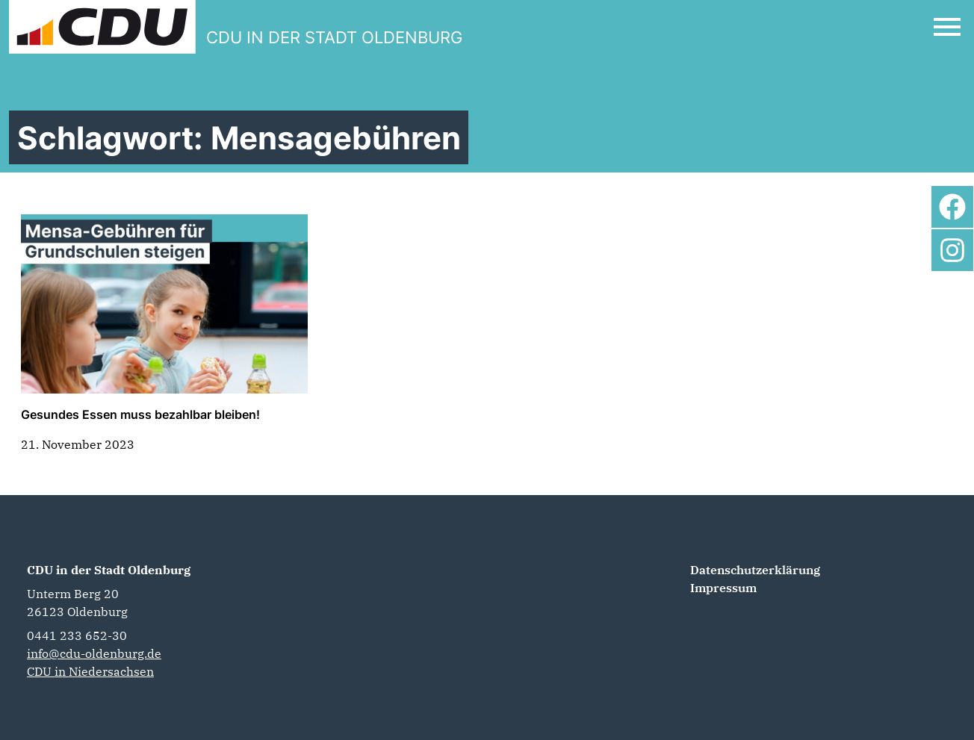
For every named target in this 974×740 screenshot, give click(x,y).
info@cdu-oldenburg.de (94, 653)
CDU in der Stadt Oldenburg (108, 569)
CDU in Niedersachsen (90, 671)
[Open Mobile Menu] (947, 27)
